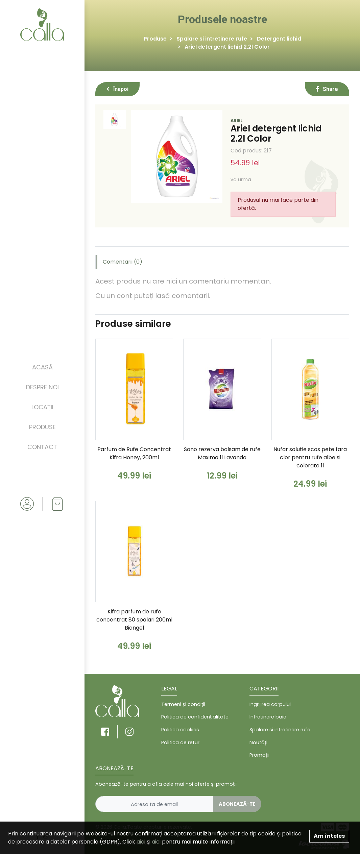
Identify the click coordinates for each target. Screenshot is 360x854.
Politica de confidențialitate (195, 716)
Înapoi (117, 89)
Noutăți (258, 742)
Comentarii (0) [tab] (122, 262)
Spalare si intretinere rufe (211, 39)
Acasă (42, 367)
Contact (42, 447)
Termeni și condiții (183, 704)
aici (141, 842)
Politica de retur (180, 742)
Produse (42, 427)
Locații (42, 407)
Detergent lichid (279, 39)
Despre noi (42, 387)
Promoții (259, 755)
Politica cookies (180, 729)
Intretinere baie (267, 716)
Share (327, 89)
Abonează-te (237, 804)
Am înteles (329, 836)
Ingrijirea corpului (270, 704)
